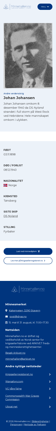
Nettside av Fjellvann (35, 424)
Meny (45, 7)
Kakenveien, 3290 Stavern (24, 310)
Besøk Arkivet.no (15, 353)
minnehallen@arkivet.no (20, 359)
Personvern (16, 424)
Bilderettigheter (40, 421)
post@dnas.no (18, 316)
